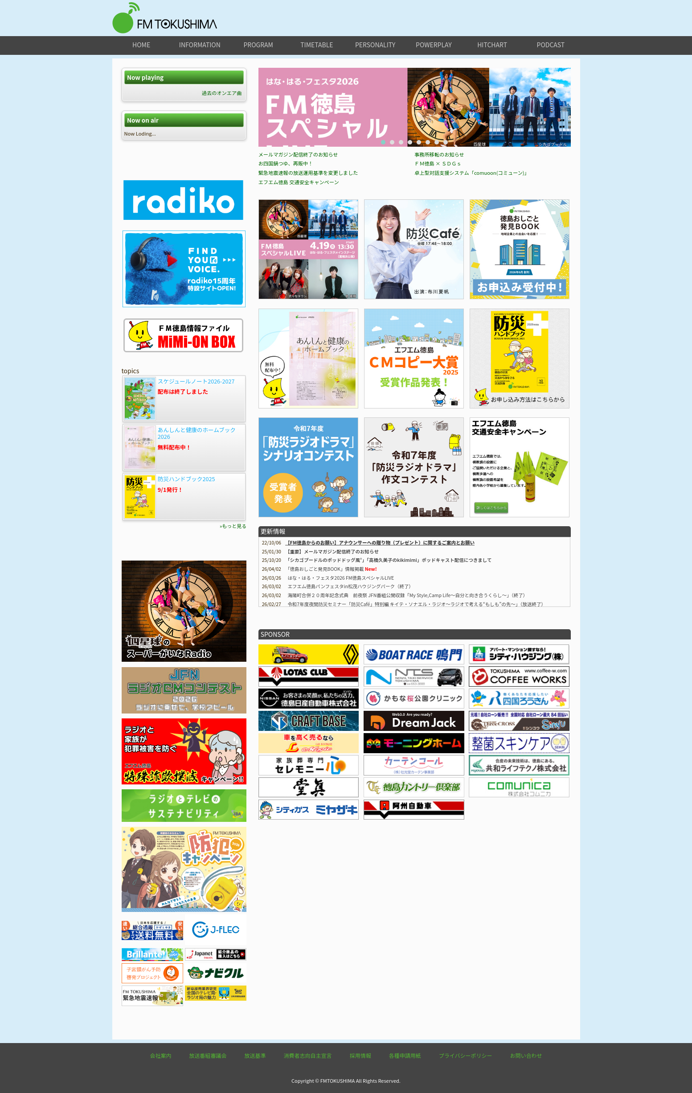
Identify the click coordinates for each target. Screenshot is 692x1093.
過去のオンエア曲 (222, 92)
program (258, 44)
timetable (316, 44)
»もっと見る (233, 525)
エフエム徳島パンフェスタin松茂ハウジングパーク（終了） (350, 684)
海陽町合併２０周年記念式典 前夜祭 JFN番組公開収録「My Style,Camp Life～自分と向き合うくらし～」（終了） (407, 693)
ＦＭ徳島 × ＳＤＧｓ (438, 261)
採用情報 (360, 1055)
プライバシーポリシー (465, 1055)
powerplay (434, 44)
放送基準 (255, 1055)
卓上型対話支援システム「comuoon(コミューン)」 (471, 271)
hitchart (492, 44)
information (200, 44)
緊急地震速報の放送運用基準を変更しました (308, 271)
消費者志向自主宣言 (308, 1055)
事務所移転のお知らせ (439, 252)
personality (375, 44)
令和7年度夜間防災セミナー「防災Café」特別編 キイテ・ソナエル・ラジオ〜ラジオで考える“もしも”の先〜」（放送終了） (416, 702)
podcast (551, 44)
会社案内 (161, 1055)
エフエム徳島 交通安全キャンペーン (298, 280)
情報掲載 (325, 667)
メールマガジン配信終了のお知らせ (298, 252)
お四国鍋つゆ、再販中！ (285, 261)
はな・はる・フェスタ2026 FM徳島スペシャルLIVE (340, 676)
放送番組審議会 (208, 1055)
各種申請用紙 (405, 1055)
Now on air (143, 120)
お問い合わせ (526, 1055)
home (141, 44)
